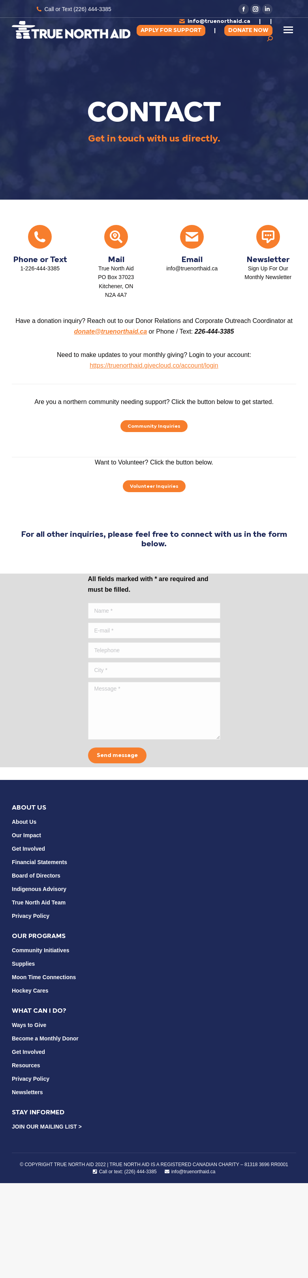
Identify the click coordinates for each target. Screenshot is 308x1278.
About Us (24, 822)
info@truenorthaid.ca (215, 21)
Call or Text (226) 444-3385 (73, 9)
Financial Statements (39, 862)
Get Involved (28, 849)
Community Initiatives (40, 950)
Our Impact (26, 835)
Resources (26, 1065)
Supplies (23, 964)
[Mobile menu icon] (288, 30)
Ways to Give (29, 1025)
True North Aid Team (39, 902)
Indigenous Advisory (39, 889)
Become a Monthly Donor (45, 1038)
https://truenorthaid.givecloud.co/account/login (154, 365)
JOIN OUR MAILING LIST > (47, 1126)
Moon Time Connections (44, 977)
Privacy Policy (30, 916)
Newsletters (27, 1092)
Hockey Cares (30, 990)
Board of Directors (36, 875)
